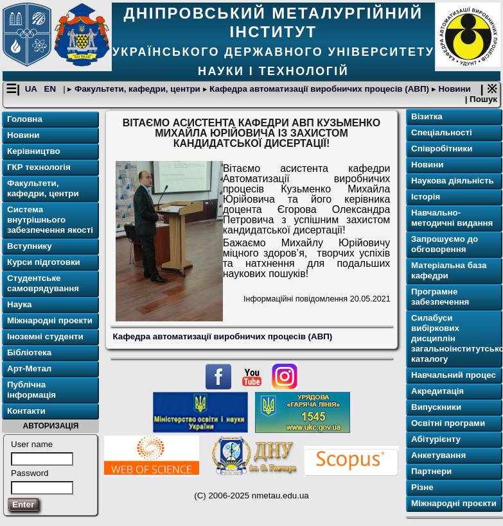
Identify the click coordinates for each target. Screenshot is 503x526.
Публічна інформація (31, 390)
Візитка (427, 116)
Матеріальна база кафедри (448, 270)
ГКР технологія (39, 167)
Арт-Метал (29, 368)
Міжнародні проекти (50, 320)
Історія (425, 196)
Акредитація (437, 391)
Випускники (436, 407)
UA (32, 89)
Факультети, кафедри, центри (137, 89)
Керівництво (33, 151)
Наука (19, 304)
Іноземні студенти (45, 336)
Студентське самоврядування (43, 283)
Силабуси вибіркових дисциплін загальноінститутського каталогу (455, 338)
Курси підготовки (43, 262)
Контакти (26, 411)
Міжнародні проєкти (454, 503)
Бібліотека (29, 352)
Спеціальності (441, 132)
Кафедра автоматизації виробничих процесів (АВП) (319, 89)
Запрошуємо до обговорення (444, 244)
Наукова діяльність (452, 180)
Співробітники (441, 148)
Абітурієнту (436, 439)
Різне (422, 487)
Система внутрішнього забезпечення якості (50, 220)
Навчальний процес (453, 375)
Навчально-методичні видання (452, 218)
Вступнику (29, 246)
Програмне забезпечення (440, 297)
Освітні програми (448, 423)
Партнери (431, 471)
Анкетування (438, 455)
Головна (24, 119)
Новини (453, 89)
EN (51, 89)
